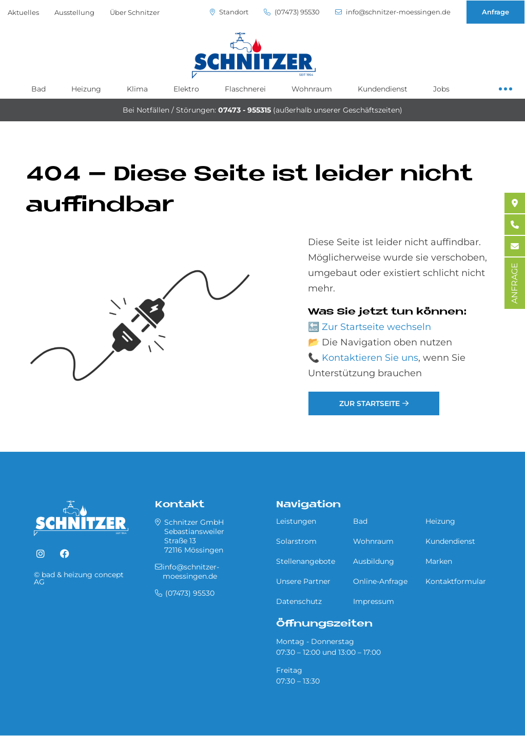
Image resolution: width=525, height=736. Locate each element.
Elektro (186, 89)
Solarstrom (296, 541)
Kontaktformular (455, 581)
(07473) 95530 (292, 12)
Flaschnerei (245, 89)
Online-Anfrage (380, 581)
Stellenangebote (305, 561)
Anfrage (495, 12)
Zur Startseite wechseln (376, 327)
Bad (38, 89)
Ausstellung (74, 12)
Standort (229, 12)
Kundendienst (382, 89)
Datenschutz (299, 601)
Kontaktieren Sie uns (370, 357)
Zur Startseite (369, 403)
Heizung (86, 89)
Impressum (373, 601)
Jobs (441, 89)
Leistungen (296, 521)
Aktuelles (23, 12)
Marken (438, 561)
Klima (137, 89)
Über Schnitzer (135, 12)
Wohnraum (311, 89)
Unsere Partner (303, 581)
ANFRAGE (514, 283)
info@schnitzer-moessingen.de (393, 12)
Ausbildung (373, 561)
